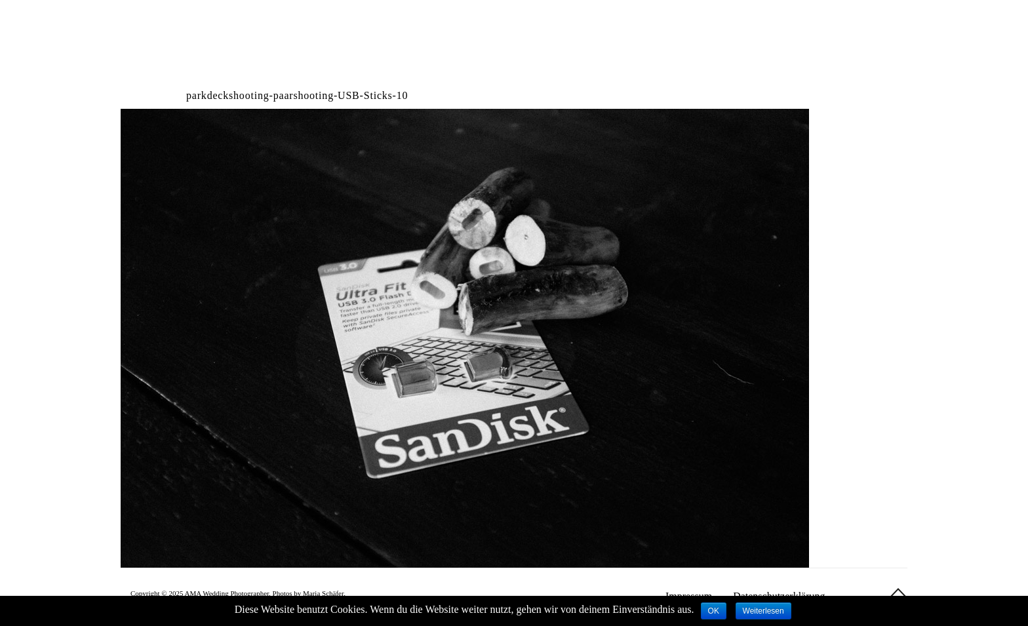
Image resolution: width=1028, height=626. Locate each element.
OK (713, 611)
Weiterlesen (763, 611)
